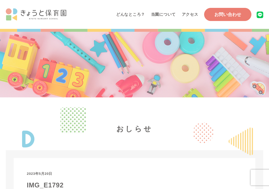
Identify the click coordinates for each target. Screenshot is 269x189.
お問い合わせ (227, 14)
